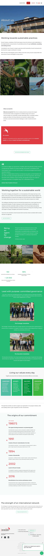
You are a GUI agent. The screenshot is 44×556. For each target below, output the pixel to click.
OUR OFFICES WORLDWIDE (23, 531)
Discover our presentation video (22, 152)
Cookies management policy (22, 546)
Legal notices (22, 542)
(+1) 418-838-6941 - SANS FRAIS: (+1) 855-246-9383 (35, 535)
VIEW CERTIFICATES (22, 529)
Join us (31, 532)
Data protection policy (22, 545)
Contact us (32, 530)
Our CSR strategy (6, 218)
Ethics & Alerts (22, 549)
